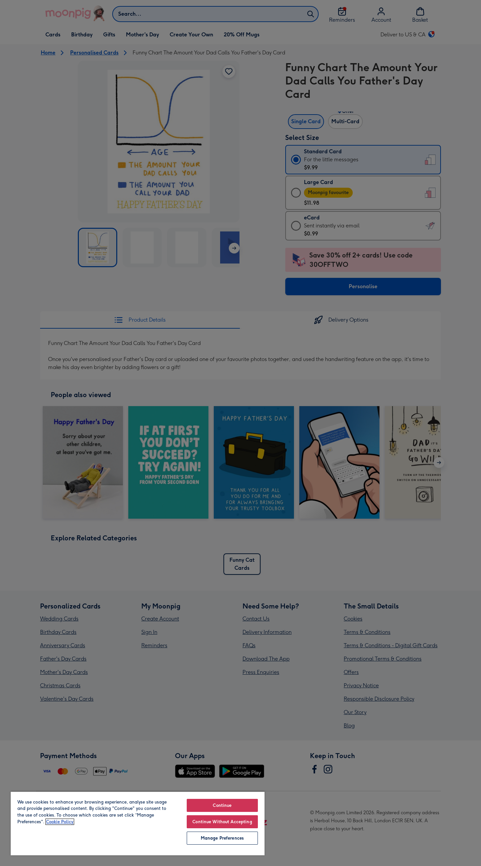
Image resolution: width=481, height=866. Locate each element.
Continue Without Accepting (222, 821)
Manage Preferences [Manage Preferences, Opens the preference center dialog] (222, 838)
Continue (222, 805)
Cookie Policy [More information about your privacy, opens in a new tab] (59, 821)
